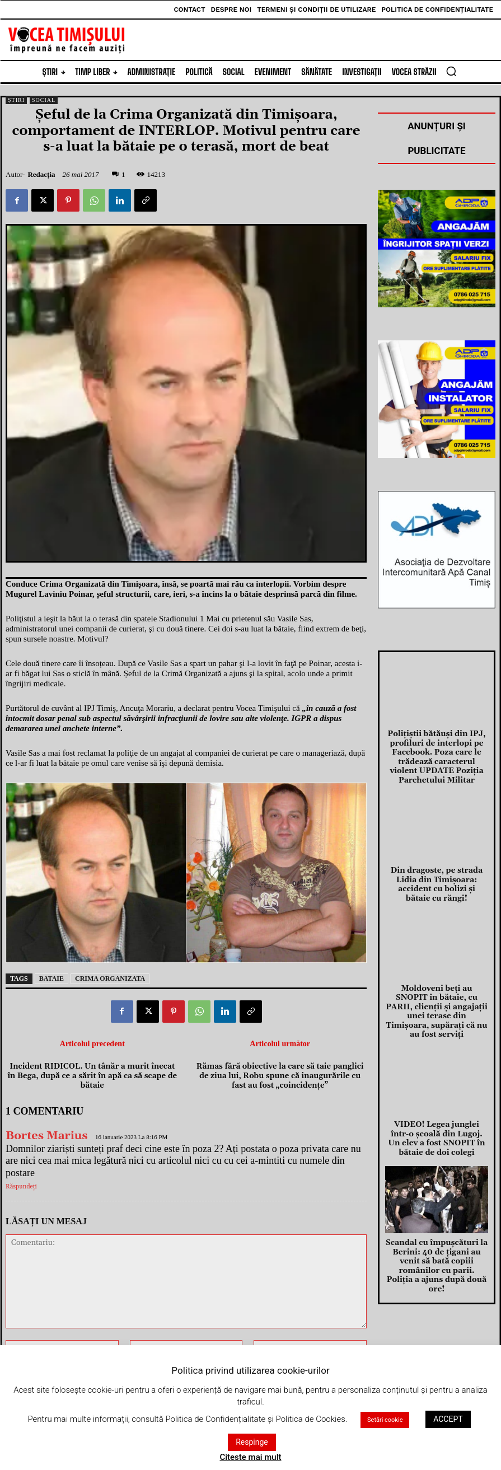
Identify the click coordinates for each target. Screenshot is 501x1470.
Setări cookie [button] (384, 1420)
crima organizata (110, 978)
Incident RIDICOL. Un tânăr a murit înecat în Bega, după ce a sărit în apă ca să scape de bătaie (92, 1076)
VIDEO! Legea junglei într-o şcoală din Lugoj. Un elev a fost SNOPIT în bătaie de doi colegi (436, 1101)
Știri (16, 100)
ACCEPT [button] (447, 1419)
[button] (451, 71)
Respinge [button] (252, 1442)
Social (44, 100)
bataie (51, 978)
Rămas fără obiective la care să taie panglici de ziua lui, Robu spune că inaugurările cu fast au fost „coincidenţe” (280, 1076)
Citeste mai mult (250, 1457)
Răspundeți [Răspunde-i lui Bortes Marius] (21, 1187)
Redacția (41, 174)
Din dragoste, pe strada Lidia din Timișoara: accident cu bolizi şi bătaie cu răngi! (436, 870)
